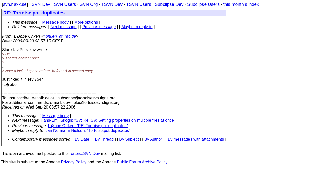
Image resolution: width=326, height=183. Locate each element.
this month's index (241, 4)
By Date (82, 139)
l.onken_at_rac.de (60, 36)
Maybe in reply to (137, 27)
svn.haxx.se (15, 4)
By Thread (104, 139)
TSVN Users (138, 4)
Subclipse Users (203, 4)
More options (86, 22)
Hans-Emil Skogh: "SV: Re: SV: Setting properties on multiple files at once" (107, 120)
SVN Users (65, 4)
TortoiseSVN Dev (84, 153)
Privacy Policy (73, 162)
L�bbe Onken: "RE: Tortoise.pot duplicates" (88, 126)
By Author (153, 139)
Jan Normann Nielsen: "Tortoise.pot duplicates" (88, 130)
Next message (63, 27)
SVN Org (89, 4)
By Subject (129, 139)
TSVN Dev (112, 4)
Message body (55, 22)
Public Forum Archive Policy (142, 162)
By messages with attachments (196, 139)
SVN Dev (41, 4)
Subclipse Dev (169, 4)
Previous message (99, 27)
